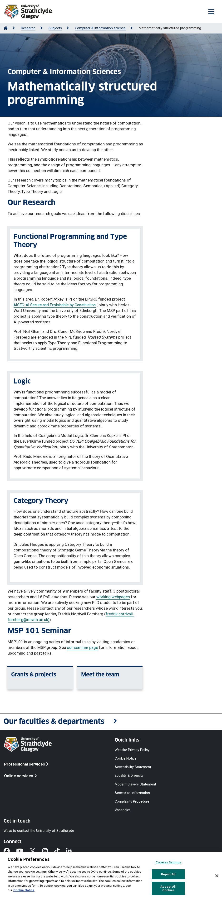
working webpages (113, 596)
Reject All (168, 874)
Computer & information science (100, 28)
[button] (111, 721)
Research (28, 28)
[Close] (217, 876)
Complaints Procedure (132, 801)
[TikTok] (60, 851)
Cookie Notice (126, 758)
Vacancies (123, 810)
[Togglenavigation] (211, 11)
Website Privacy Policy (132, 750)
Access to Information (132, 793)
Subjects (55, 28)
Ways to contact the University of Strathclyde (39, 831)
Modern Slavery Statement (135, 784)
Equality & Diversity (129, 776)
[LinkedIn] (72, 851)
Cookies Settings (168, 862)
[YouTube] (23, 851)
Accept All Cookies (168, 888)
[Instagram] (48, 851)
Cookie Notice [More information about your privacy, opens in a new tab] (24, 890)
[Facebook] (10, 851)
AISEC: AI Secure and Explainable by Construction (55, 305)
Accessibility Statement (133, 767)
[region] (111, 876)
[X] (36, 851)
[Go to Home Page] (6, 28)
